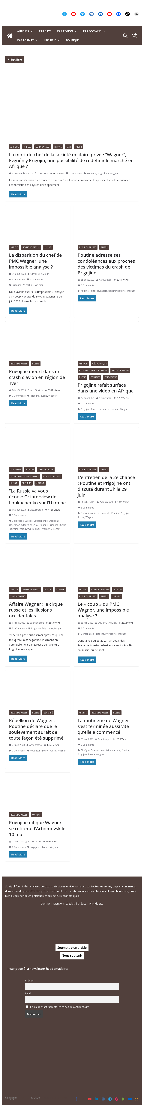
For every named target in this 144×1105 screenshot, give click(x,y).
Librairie (50, 40)
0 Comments (74, 173)
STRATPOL (42, 173)
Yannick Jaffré (17, 596)
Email (28, 993)
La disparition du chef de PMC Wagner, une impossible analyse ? (35, 261)
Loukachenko (41, 520)
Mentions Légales (64, 903)
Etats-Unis (15, 469)
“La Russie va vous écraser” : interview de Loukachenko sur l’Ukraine (37, 496)
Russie (47, 247)
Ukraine (40, 483)
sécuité (102, 409)
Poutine (85, 290)
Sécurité (95, 377)
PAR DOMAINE (92, 31)
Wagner (114, 173)
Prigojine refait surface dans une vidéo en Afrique (106, 388)
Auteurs (23, 31)
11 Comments (18, 628)
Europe (30, 469)
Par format (25, 40)
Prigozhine (103, 173)
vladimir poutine (117, 290)
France (58, 147)
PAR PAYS (45, 31)
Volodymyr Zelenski (30, 528)
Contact (45, 903)
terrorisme (113, 409)
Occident (53, 520)
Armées (83, 712)
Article (27, 147)
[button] (31, 31)
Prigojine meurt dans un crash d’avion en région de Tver (37, 377)
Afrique (14, 147)
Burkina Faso (43, 147)
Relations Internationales (93, 370)
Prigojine (91, 173)
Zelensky (55, 528)
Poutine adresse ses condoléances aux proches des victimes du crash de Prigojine (106, 264)
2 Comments (86, 507)
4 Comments (86, 628)
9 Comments (35, 279)
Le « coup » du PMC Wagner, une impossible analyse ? (103, 610)
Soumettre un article (72, 948)
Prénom (29, 980)
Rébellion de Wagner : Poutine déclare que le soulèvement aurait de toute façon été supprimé (36, 729)
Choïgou (85, 750)
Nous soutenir (72, 955)
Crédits (82, 903)
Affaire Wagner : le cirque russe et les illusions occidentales (36, 610)
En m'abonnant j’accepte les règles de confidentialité (59, 1007)
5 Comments (17, 515)
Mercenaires (87, 633)
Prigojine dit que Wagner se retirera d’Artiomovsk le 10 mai (37, 828)
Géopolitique (99, 363)
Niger (79, 147)
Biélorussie (18, 520)
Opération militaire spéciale (24, 525)
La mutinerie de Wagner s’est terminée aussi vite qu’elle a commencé (103, 726)
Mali (69, 147)
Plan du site (96, 903)
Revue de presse (31, 247)
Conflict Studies (100, 589)
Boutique (72, 40)
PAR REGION (65, 31)
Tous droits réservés (55, 1098)
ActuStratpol (105, 279)
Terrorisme (111, 377)
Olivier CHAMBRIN (40, 273)
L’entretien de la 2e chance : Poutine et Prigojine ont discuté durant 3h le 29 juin (106, 486)
